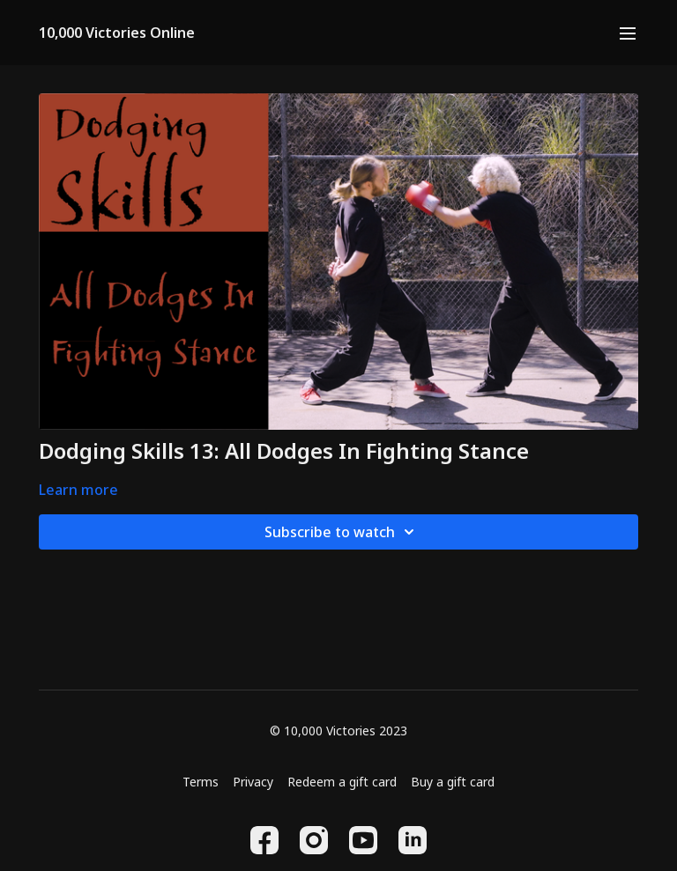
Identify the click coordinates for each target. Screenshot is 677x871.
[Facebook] (264, 840)
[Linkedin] (412, 840)
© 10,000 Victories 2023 (338, 731)
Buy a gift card (453, 781)
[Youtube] (363, 840)
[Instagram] (314, 840)
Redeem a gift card (342, 781)
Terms (200, 781)
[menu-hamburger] (627, 32)
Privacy (253, 781)
